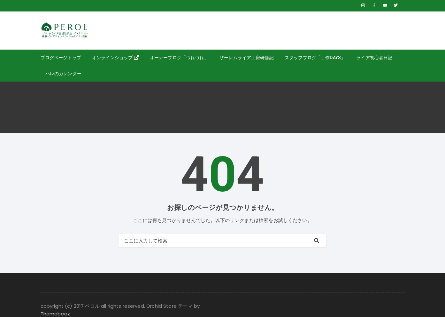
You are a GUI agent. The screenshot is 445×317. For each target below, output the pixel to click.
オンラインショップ (115, 57)
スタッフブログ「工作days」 (315, 57)
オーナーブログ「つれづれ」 (179, 57)
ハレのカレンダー (63, 73)
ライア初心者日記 (374, 57)
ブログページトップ (61, 57)
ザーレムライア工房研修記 (246, 57)
